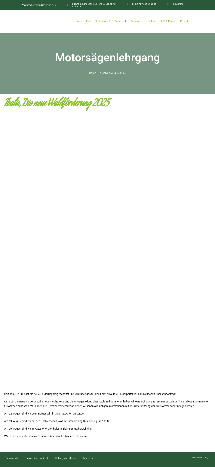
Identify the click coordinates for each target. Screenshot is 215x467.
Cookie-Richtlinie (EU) (37, 458)
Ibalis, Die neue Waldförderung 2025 (56, 104)
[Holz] (88, 21)
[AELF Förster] (168, 21)
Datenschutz (12, 458)
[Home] (79, 21)
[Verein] (137, 21)
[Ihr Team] (152, 21)
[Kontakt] (184, 21)
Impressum (88, 458)
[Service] (121, 21)
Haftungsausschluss (65, 458)
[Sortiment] (103, 21)
